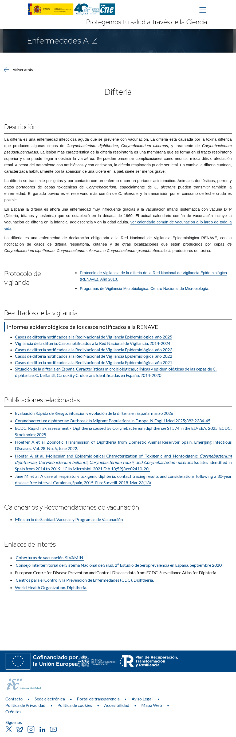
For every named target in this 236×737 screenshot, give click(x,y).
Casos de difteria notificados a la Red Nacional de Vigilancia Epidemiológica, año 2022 (93, 355)
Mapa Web (151, 705)
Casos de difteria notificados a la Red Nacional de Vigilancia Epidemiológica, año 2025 (93, 336)
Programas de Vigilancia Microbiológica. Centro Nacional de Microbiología (144, 288)
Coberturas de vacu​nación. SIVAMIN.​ (50, 557)
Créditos (13, 711)
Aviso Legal (142, 698)
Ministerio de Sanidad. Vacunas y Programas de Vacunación (69, 519)
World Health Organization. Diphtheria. (51, 587)
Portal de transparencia (98, 698)
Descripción (20, 127)
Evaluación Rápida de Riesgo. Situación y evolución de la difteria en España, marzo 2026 (94, 413)
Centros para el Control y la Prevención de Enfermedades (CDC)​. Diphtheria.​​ (85, 579)
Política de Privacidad (25, 705)
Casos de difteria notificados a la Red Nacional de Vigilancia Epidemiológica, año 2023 (93, 349)
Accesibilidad (116, 705)
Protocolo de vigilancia (22, 278)
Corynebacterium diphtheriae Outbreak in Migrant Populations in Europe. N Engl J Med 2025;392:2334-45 (112, 420)
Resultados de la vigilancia (41, 313)
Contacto (14, 698)
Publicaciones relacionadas (42, 400)
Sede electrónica (50, 698)
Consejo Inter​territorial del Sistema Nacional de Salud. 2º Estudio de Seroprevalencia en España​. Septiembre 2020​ (119, 564)
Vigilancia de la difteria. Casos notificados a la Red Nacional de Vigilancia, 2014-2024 (92, 343)
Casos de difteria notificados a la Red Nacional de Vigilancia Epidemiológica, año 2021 (93, 362)
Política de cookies (74, 705)
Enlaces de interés (30, 544)
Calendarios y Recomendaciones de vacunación (71, 507)
